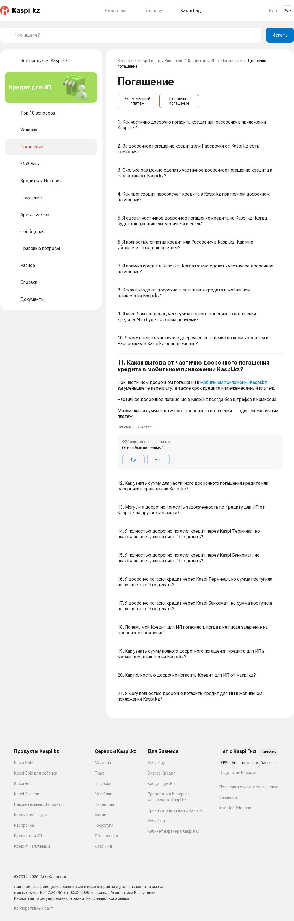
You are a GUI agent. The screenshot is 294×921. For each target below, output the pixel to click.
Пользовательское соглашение (248, 787)
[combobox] (136, 35)
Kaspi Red (23, 783)
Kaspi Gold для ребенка (35, 773)
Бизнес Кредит (162, 773)
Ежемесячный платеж (137, 101)
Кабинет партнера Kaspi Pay (173, 831)
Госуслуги (104, 825)
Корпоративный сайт (33, 908)
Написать (268, 752)
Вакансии (228, 797)
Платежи (103, 783)
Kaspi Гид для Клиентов (160, 60)
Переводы (104, 804)
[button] (200, 414)
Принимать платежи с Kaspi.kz (176, 810)
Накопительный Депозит (37, 804)
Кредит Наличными (32, 846)
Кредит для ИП (202, 60)
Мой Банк (103, 794)
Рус (287, 11)
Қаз (273, 11)
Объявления (106, 836)
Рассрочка (24, 825)
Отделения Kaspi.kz (237, 772)
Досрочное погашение (179, 101)
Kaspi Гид (103, 846)
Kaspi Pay (156, 762)
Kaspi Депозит (28, 794)
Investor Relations (235, 808)
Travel (100, 773)
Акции (100, 815)
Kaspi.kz (125, 60)
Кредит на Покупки (31, 815)
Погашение (231, 60)
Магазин (103, 762)
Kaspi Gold (23, 762)
